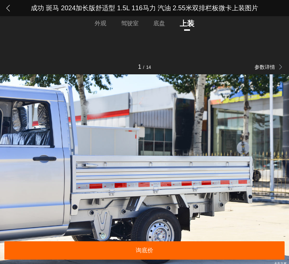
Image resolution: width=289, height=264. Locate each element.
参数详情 (266, 67)
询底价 (144, 250)
